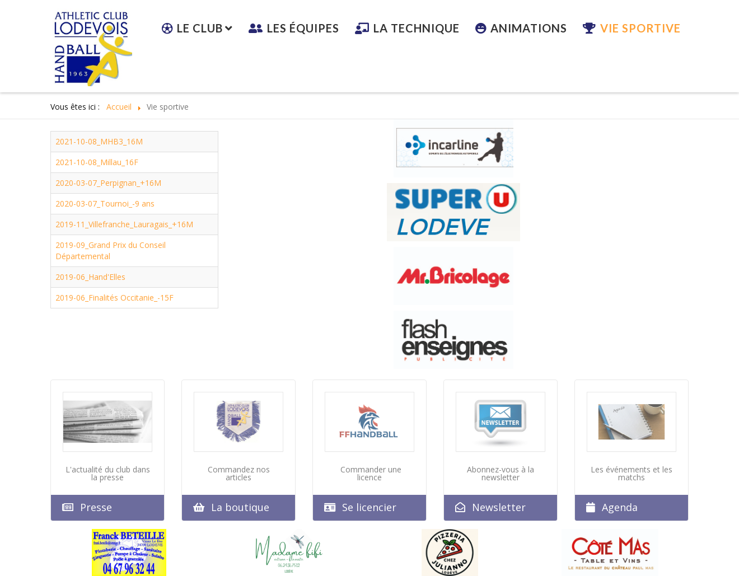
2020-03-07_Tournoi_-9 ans (105, 203)
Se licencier (369, 507)
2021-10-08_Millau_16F (96, 162)
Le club (200, 28)
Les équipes (303, 28)
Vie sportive (640, 28)
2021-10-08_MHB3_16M (99, 141)
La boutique (240, 507)
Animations (528, 28)
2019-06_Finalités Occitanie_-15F (114, 297)
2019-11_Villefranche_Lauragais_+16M (124, 224)
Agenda (620, 507)
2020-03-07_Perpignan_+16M (108, 182)
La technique (416, 28)
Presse (96, 507)
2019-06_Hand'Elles (90, 276)
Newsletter (499, 507)
